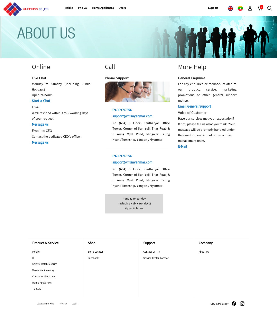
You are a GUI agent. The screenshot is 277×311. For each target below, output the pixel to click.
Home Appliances (42, 283)
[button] (250, 8)
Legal (74, 303)
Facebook (93, 258)
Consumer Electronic (43, 277)
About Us (204, 252)
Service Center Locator (156, 258)
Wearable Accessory (43, 270)
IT (33, 258)
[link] (230, 8)
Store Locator (95, 252)
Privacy (63, 303)
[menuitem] (68, 8)
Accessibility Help (45, 303)
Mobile (35, 252)
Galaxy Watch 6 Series (44, 264)
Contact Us (151, 252)
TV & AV (36, 289)
